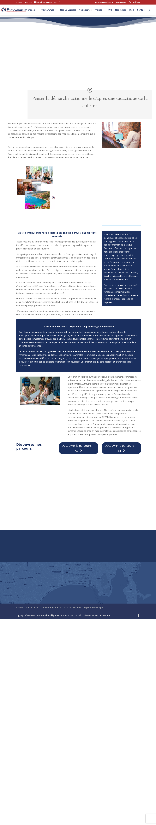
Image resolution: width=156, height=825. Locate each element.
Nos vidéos (120, 10)
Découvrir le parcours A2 (77, 448)
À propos (30, 10)
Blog (131, 10)
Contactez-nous (72, 607)
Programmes (47, 10)
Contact (141, 10)
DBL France (104, 615)
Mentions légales (50, 615)
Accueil (18, 10)
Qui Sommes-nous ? (51, 607)
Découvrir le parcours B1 (119, 448)
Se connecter (121, 2)
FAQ (110, 10)
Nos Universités (68, 10)
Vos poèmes (85, 10)
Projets (98, 10)
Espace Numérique (103, 2)
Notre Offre (32, 607)
